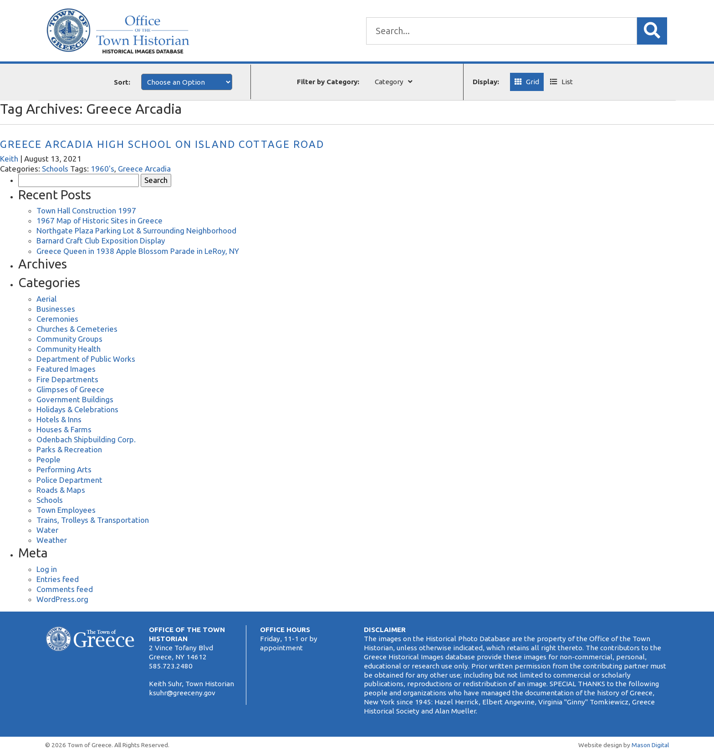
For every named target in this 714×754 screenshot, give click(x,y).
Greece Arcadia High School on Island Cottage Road (162, 144)
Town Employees (66, 510)
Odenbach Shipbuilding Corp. (86, 439)
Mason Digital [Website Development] (650, 745)
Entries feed (57, 579)
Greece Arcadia (144, 168)
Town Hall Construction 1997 (86, 210)
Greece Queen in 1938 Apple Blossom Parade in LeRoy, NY (137, 251)
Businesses (55, 308)
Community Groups (69, 338)
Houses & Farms (64, 429)
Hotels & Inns (59, 419)
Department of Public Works (85, 358)
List (567, 82)
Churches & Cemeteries (76, 328)
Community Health (68, 348)
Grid (532, 82)
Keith (9, 158)
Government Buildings (74, 399)
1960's (102, 168)
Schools (55, 168)
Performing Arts (64, 469)
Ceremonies (57, 318)
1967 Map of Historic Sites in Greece (99, 220)
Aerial (46, 298)
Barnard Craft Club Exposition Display (100, 240)
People (48, 459)
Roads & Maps (60, 490)
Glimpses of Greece (70, 389)
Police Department (69, 480)
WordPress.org (62, 599)
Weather (51, 540)
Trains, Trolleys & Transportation (92, 520)
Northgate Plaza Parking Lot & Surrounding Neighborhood (136, 230)
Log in (46, 569)
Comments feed (64, 589)
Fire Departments (67, 379)
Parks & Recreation (69, 449)
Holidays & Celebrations (77, 409)
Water (47, 530)
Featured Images (66, 368)
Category (389, 82)
